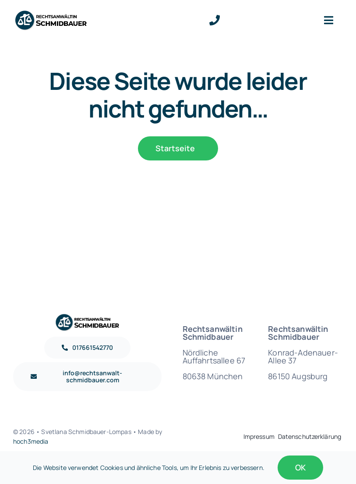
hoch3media (31, 441)
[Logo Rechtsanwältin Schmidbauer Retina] (50, 13)
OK (300, 467)
